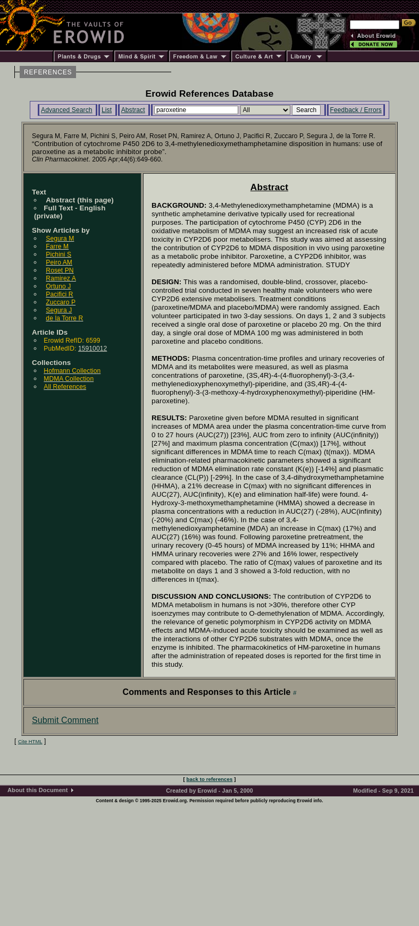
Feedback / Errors (356, 110)
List (107, 110)
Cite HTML (30, 741)
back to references (210, 779)
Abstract (133, 110)
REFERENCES (48, 72)
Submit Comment (65, 720)
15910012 (92, 348)
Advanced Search (67, 110)
